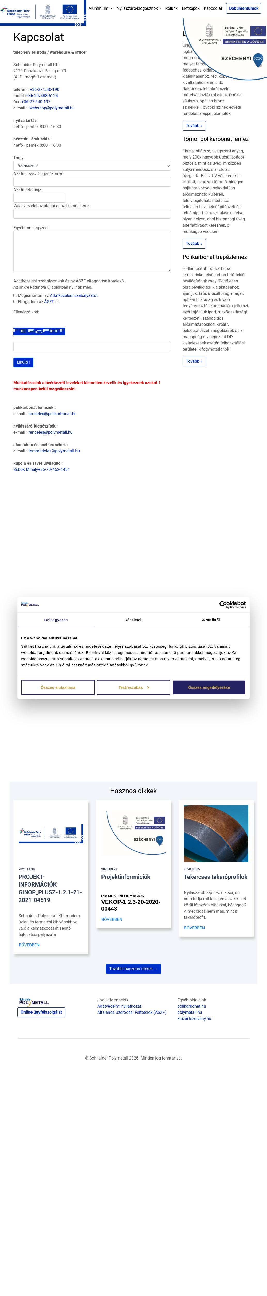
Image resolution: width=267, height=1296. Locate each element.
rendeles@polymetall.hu (50, 432)
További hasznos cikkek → (133, 968)
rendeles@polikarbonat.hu (52, 413)
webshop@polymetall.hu (52, 108)
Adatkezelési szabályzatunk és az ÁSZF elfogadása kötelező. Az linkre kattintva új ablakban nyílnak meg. (69, 284)
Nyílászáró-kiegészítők (137, 8)
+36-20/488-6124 (42, 95)
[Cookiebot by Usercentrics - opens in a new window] (223, 605)
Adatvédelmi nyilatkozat (119, 1006)
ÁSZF (49, 301)
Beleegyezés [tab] (56, 620)
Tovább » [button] (194, 125)
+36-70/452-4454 (54, 469)
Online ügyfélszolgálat (41, 1012)
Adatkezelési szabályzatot (74, 295)
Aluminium (99, 8)
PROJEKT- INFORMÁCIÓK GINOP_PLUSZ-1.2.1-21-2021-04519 (50, 885)
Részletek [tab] (133, 620)
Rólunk (171, 8)
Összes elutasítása (58, 687)
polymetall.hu (189, 1012)
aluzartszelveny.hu (194, 1018)
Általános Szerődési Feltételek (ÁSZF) (131, 1012)
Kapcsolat (213, 8)
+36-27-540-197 (35, 101)
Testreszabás (134, 687)
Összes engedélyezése (209, 687)
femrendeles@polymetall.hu (54, 450)
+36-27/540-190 (44, 89)
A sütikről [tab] (211, 620)
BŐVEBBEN (29, 945)
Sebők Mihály (25, 469)
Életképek (191, 8)
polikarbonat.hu (191, 1006)
